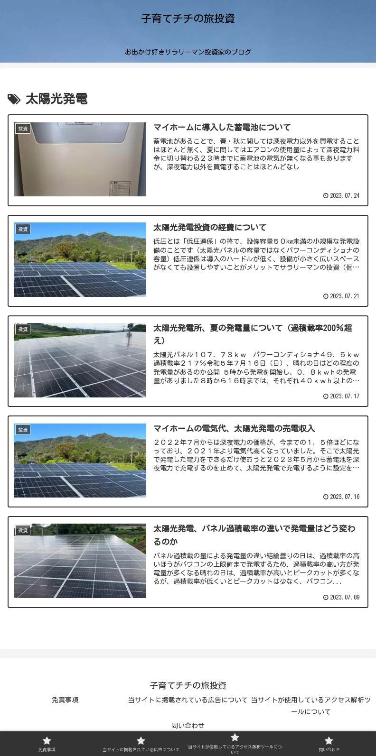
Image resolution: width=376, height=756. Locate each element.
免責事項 (65, 700)
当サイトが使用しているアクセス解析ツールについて (311, 706)
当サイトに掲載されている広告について (188, 700)
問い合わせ (188, 725)
